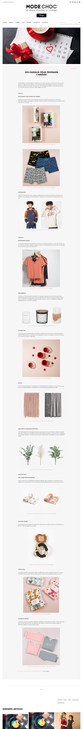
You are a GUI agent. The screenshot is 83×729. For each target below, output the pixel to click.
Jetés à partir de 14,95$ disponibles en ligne (38, 421)
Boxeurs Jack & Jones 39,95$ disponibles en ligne (38, 144)
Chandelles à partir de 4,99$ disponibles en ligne (38, 325)
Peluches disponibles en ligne (38, 613)
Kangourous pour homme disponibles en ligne (38, 229)
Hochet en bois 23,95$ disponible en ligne (38, 564)
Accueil (5, 22)
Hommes (17, 22)
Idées (69, 699)
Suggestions (61, 702)
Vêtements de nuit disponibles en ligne (38, 288)
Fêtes (65, 699)
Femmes (11, 22)
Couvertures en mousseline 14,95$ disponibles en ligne (38, 513)
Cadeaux (60, 699)
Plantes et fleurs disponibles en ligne (38, 469)
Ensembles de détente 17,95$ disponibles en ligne (38, 666)
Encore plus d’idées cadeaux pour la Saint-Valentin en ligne (30, 671)
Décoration (36, 22)
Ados (23, 22)
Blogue (41, 15)
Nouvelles (45, 22)
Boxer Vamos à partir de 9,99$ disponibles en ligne (38, 187)
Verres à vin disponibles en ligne (38, 378)
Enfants (29, 22)
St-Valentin (74, 68)
